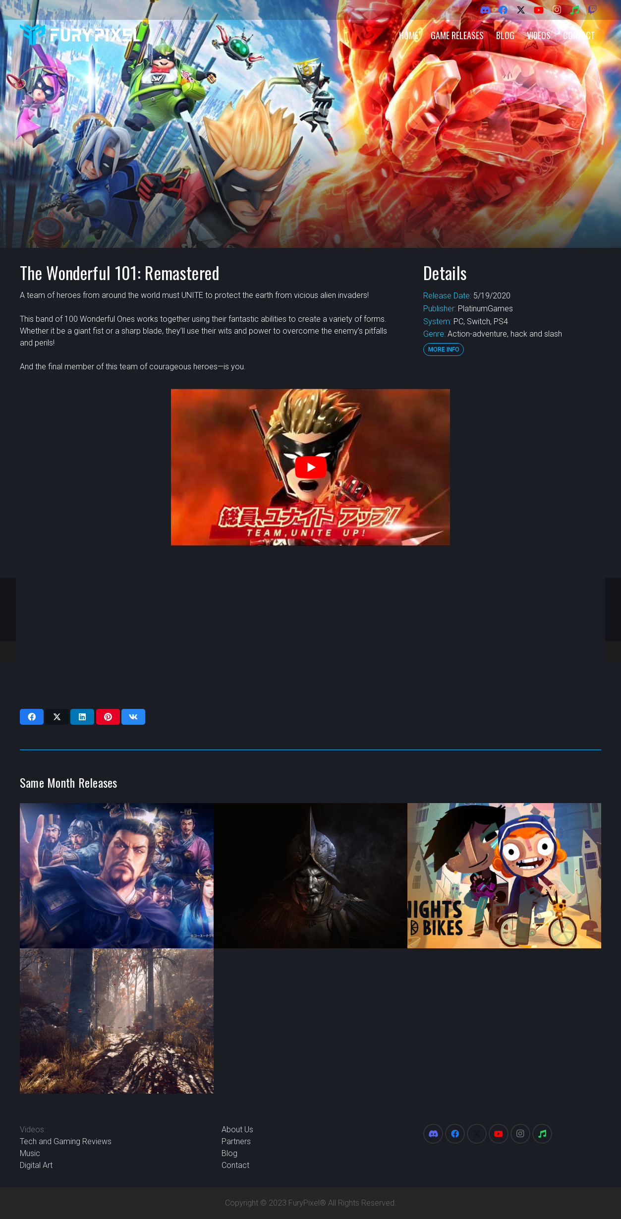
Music (30, 1153)
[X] (521, 10)
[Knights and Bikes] (504, 875)
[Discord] (485, 10)
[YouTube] (539, 10)
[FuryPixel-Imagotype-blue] (80, 35)
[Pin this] (108, 717)
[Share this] (32, 717)
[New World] (310, 875)
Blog (229, 1153)
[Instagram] (556, 10)
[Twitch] (592, 10)
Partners (236, 1141)
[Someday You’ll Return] (117, 1021)
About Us (237, 1129)
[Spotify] (574, 10)
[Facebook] (503, 10)
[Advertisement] (307, 627)
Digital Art (36, 1165)
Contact (235, 1165)
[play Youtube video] (310, 467)
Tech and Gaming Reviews (66, 1141)
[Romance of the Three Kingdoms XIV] (117, 875)
